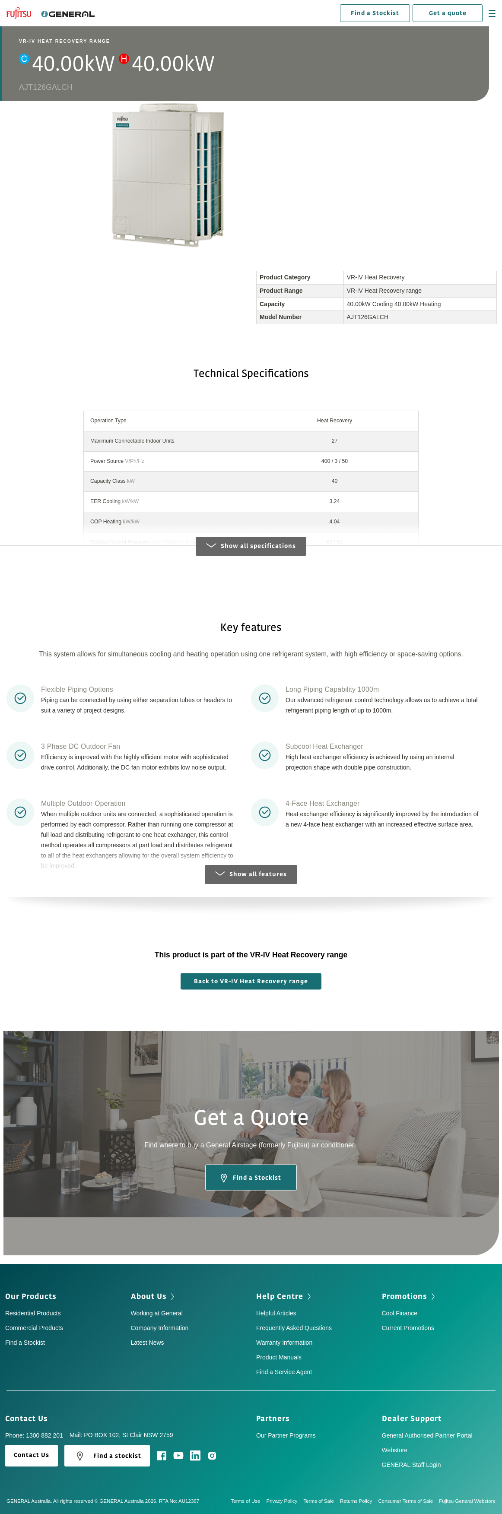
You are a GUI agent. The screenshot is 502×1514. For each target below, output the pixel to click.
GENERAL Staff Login (411, 1464)
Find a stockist (107, 1456)
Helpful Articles (276, 1313)
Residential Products (32, 1313)
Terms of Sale (321, 1501)
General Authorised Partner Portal (427, 1435)
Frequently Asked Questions (294, 1327)
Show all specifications (250, 546)
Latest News (147, 1342)
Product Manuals (279, 1357)
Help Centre (284, 1296)
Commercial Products (34, 1327)
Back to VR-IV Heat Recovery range (251, 981)
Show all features (251, 874)
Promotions (409, 1296)
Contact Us (29, 1418)
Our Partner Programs (286, 1435)
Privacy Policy (285, 1501)
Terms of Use (248, 1501)
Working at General (157, 1313)
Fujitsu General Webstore (467, 1501)
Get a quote (448, 13)
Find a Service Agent (284, 1371)
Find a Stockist (375, 13)
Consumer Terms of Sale (408, 1501)
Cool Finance (400, 1313)
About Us (153, 1296)
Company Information (160, 1327)
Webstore (395, 1450)
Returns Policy (359, 1501)
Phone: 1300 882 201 (34, 1435)
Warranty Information (284, 1342)
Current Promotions (408, 1327)
